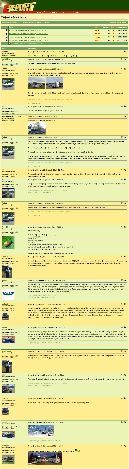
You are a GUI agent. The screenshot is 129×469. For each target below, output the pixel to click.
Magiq (4, 280)
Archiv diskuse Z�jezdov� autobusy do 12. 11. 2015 (28, 40)
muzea (69, 12)
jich (74, 152)
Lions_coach (7, 256)
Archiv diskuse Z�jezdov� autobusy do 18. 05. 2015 (28, 34)
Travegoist (6, 445)
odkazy (61, 12)
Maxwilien (6, 59)
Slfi (3, 106)
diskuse (46, 12)
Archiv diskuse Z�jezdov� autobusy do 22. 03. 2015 (28, 30)
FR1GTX (5, 304)
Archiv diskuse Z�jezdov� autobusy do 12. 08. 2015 (28, 37)
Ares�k (5, 227)
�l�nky (54, 12)
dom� (39, 12)
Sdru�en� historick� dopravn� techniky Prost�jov (48, 190)
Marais (4, 327)
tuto (54, 148)
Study (4, 179)
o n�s (77, 12)
